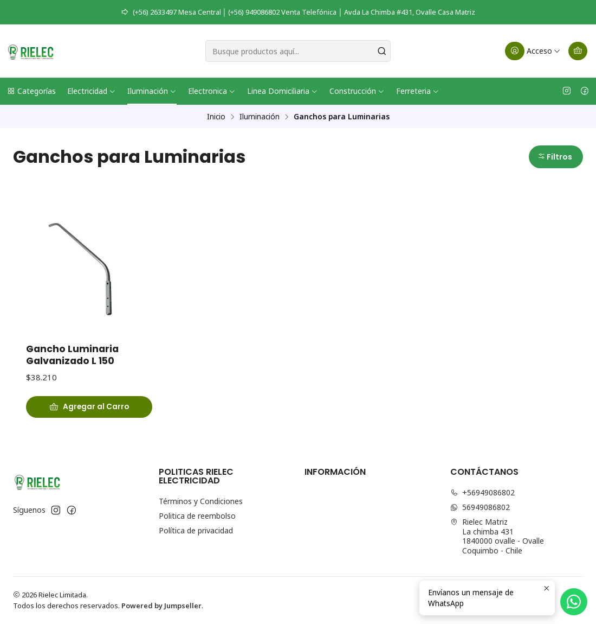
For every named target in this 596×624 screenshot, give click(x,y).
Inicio (216, 116)
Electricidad (91, 91)
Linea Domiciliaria (282, 91)
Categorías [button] (31, 91)
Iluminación (152, 91)
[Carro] (577, 51)
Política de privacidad (196, 530)
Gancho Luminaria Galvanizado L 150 (72, 354)
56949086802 (480, 507)
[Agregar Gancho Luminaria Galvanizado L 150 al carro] (89, 407)
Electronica (212, 91)
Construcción (357, 91)
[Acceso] (533, 51)
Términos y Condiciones (201, 501)
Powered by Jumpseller (161, 605)
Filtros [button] (554, 156)
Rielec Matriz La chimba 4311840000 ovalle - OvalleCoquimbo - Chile (497, 536)
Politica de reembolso (197, 516)
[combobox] (298, 51)
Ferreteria (417, 91)
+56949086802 (482, 492)
